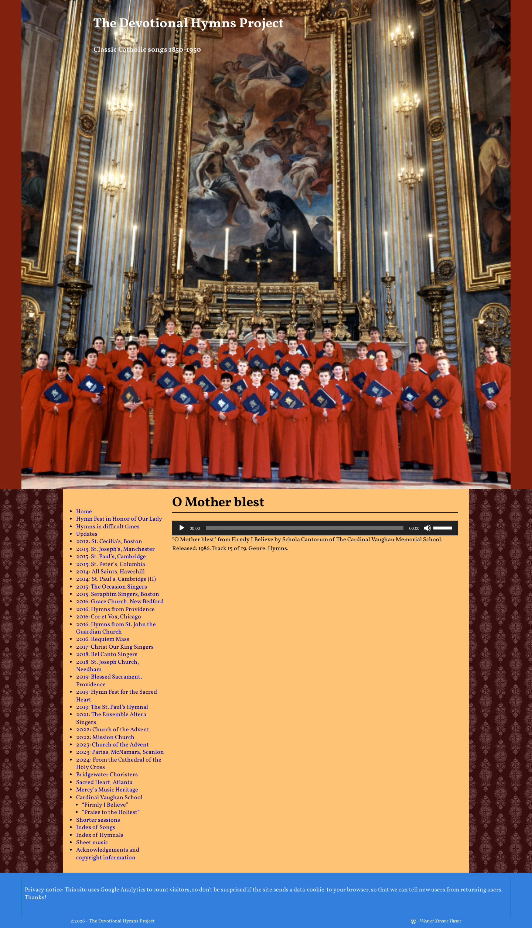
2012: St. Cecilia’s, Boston (109, 542)
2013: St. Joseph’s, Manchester (115, 549)
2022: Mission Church (105, 738)
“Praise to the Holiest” (111, 812)
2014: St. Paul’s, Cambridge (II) (116, 579)
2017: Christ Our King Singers (115, 647)
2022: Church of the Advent (112, 730)
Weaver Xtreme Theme (440, 921)
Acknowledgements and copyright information (107, 854)
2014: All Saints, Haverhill (110, 572)
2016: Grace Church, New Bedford (120, 602)
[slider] (304, 528)
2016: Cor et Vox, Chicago (108, 617)
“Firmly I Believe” (105, 805)
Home (84, 512)
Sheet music (92, 843)
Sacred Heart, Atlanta (104, 783)
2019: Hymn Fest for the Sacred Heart (116, 696)
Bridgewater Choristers (107, 775)
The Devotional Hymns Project (188, 24)
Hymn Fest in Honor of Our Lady (119, 519)
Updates (87, 534)
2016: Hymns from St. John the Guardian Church (116, 628)
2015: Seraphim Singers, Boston (117, 594)
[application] (315, 528)
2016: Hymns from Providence (115, 610)
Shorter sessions (98, 820)
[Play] (181, 528)
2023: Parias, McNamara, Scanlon (120, 752)
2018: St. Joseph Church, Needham (107, 666)
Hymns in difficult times (108, 527)
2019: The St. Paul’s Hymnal (112, 707)
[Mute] (427, 528)
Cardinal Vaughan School (109, 798)
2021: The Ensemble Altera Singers (111, 718)
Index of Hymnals (99, 835)
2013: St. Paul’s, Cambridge (111, 557)
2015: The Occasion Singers (111, 587)
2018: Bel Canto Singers (106, 655)
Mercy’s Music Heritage (107, 790)
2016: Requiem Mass (102, 639)
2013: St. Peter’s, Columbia (110, 564)
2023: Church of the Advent (112, 745)
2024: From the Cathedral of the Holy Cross (118, 764)
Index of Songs (95, 828)
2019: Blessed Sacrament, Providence (109, 681)
